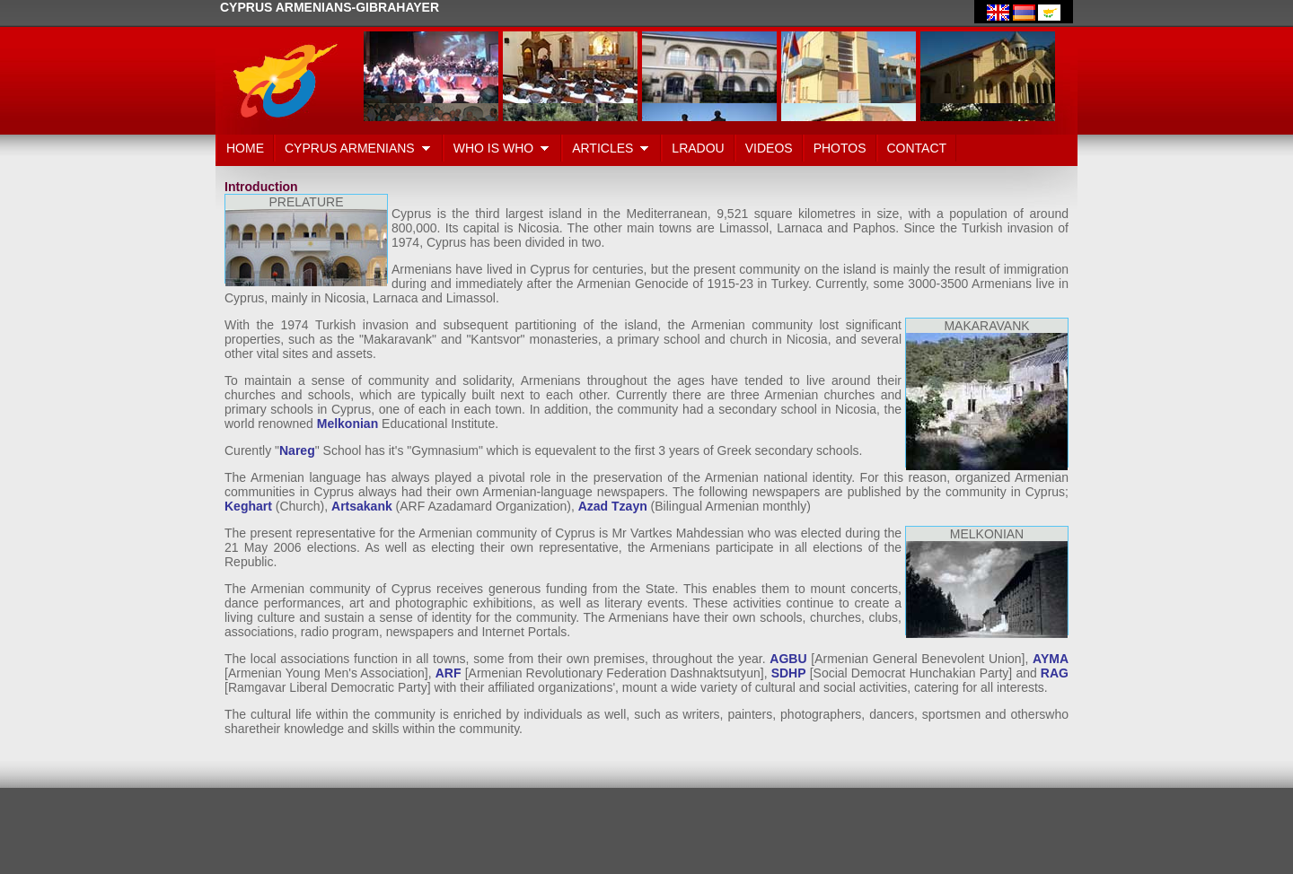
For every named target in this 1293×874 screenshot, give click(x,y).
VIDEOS (769, 148)
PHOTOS (840, 148)
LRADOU (698, 148)
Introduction (261, 186)
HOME (245, 148)
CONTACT (917, 148)
